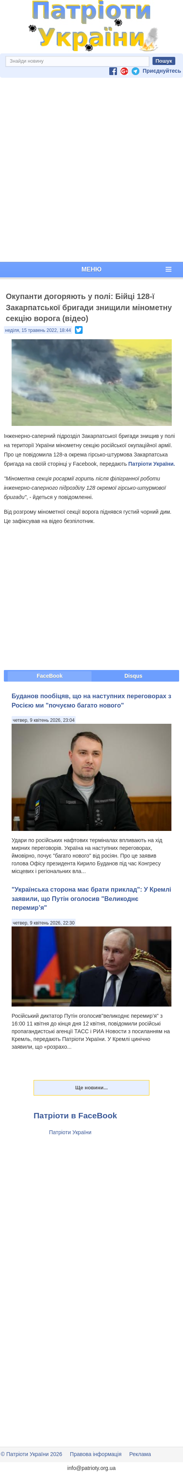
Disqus (133, 676)
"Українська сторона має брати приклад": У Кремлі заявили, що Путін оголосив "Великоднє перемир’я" (91, 898)
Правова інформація (96, 1454)
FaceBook (50, 676)
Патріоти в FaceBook (75, 1115)
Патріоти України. (151, 464)
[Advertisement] (90, 170)
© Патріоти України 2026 (31, 1454)
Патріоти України (70, 1132)
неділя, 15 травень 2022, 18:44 (38, 330)
